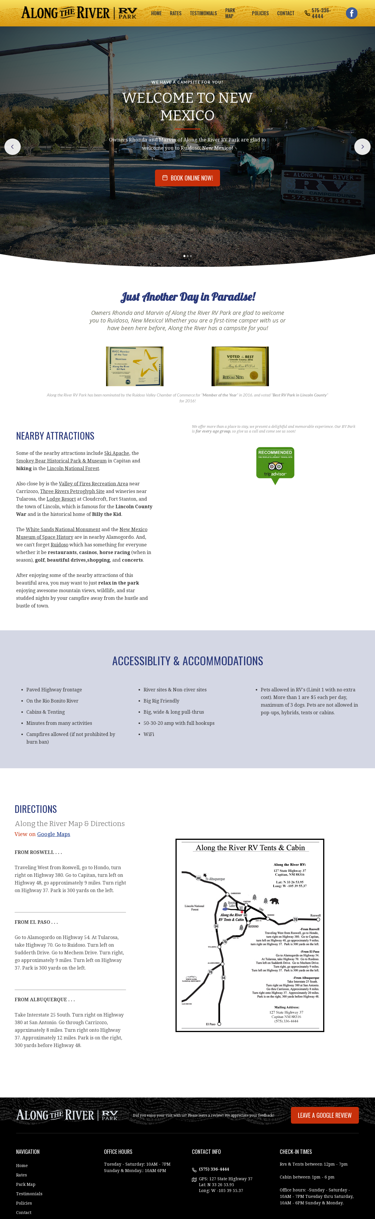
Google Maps (53, 834)
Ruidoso (59, 545)
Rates (21, 1175)
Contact (285, 13)
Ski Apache (116, 453)
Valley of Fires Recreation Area (93, 484)
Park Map (25, 1184)
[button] (184, 256)
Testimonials (29, 1193)
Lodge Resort (61, 499)
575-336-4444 (321, 13)
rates (176, 13)
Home (156, 13)
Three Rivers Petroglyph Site (72, 491)
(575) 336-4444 (214, 1169)
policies (260, 13)
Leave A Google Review (325, 1115)
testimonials (203, 13)
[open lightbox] (134, 366)
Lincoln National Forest (73, 468)
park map (230, 13)
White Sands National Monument (63, 529)
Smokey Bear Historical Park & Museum (61, 461)
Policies (24, 1203)
